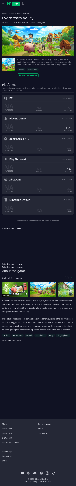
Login (15, 3)
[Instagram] (47, 473)
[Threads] (28, 473)
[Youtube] (22, 473)
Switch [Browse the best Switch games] (25, 22)
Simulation (40, 335)
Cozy (51, 335)
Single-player (62, 335)
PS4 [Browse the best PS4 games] (15, 22)
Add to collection (28, 75)
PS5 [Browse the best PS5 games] (6, 22)
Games (11, 14)
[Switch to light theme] (23, 3)
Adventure (32, 69)
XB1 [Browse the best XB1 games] (19, 22)
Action (21, 69)
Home (4, 14)
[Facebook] (41, 473)
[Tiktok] (53, 473)
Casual (29, 335)
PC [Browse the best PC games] (3, 22)
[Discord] (34, 473)
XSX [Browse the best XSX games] (11, 22)
